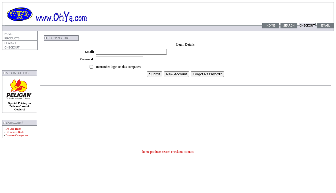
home (146, 152)
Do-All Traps (13, 128)
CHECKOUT (12, 47)
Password (86, 59)
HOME (8, 33)
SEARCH (10, 43)
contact (189, 152)
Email (89, 52)
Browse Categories (16, 135)
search (166, 152)
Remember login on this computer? (118, 67)
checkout (177, 152)
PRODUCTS (12, 38)
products (155, 152)
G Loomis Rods (14, 131)
